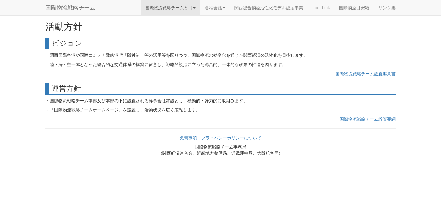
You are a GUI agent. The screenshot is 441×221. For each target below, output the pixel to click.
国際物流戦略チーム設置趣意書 (365, 73)
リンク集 (387, 7)
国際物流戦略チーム (70, 8)
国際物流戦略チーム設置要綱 (368, 119)
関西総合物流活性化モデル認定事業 (268, 7)
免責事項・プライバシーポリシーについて (220, 137)
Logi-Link (321, 7)
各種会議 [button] (215, 7)
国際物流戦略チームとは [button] (170, 7)
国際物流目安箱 (354, 7)
